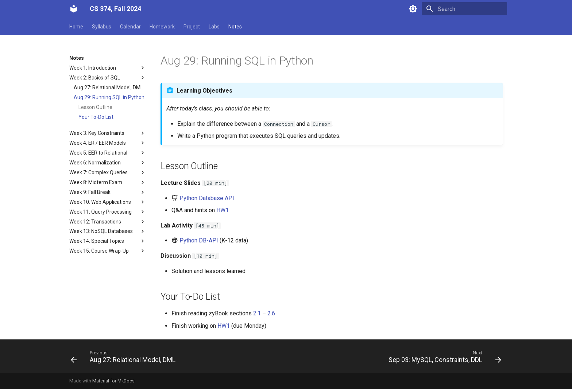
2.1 (257, 313)
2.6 (271, 313)
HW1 (222, 210)
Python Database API (206, 198)
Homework (162, 27)
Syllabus (101, 27)
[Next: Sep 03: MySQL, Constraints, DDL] (443, 358)
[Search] (464, 8)
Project (191, 27)
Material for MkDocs (113, 381)
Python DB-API (198, 240)
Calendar (130, 27)
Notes (235, 27)
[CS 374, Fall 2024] (73, 8)
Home (76, 27)
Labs (214, 27)
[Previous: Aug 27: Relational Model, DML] (125, 358)
